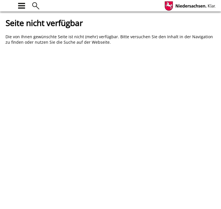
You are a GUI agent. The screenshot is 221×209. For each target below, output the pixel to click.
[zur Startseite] (8, 5)
